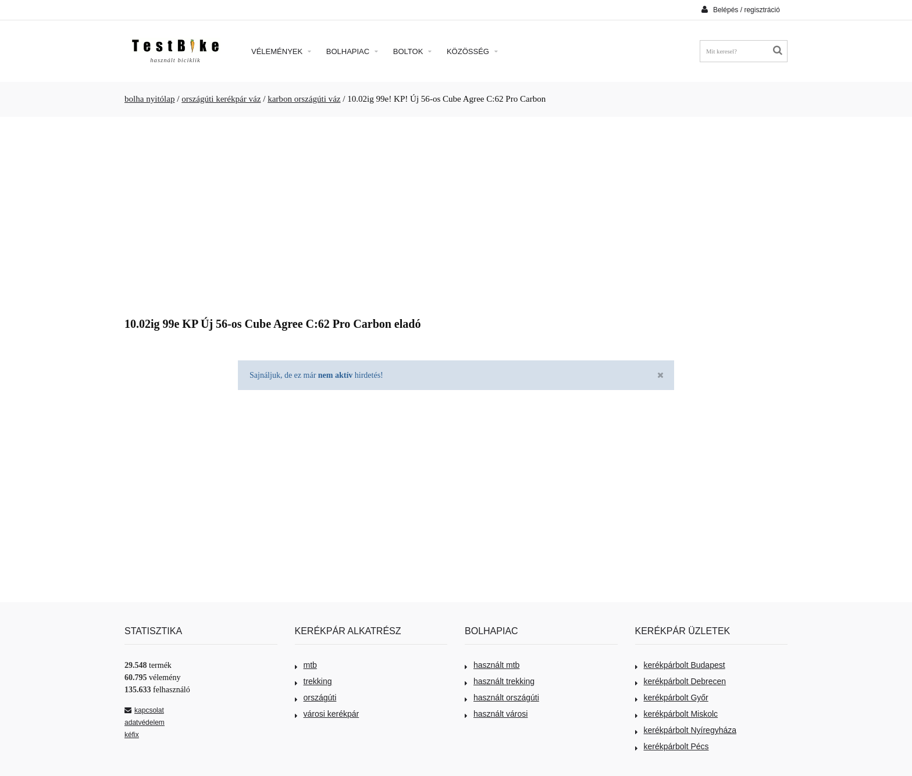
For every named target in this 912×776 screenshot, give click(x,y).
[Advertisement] (456, 212)
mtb (306, 665)
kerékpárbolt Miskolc (676, 713)
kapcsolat (144, 710)
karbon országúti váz (304, 98)
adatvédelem (144, 722)
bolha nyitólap (149, 98)
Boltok (412, 51)
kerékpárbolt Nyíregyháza (686, 730)
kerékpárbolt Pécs (672, 746)
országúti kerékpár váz (221, 98)
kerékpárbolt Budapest (680, 665)
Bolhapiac (352, 51)
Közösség (472, 51)
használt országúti (502, 697)
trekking (313, 681)
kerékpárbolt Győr (671, 697)
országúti (316, 697)
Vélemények (281, 51)
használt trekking (500, 681)
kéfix (131, 735)
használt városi (496, 713)
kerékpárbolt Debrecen (680, 681)
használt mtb (492, 665)
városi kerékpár (327, 713)
